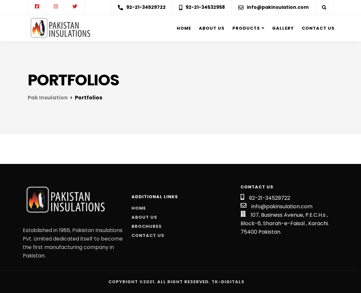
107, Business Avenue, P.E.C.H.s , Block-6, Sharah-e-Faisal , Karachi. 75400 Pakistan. (285, 223)
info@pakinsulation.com (281, 206)
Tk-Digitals (228, 282)
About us (212, 28)
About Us (144, 217)
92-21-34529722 (269, 198)
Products (246, 28)
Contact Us (318, 28)
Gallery (283, 28)
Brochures (147, 226)
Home (184, 28)
